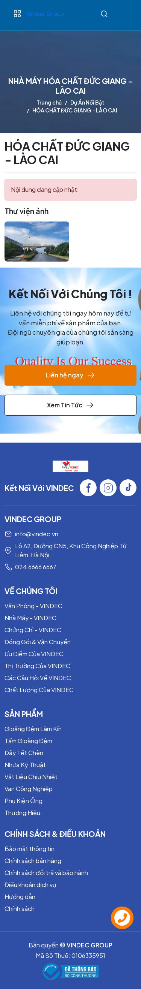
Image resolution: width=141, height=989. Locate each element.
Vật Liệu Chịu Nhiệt (31, 777)
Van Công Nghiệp (29, 789)
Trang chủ (49, 102)
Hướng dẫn (20, 897)
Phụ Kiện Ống (23, 801)
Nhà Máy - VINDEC (30, 618)
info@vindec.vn (36, 534)
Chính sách (20, 909)
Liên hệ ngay (71, 375)
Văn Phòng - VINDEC (33, 606)
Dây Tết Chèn (24, 753)
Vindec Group (45, 14)
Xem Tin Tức (70, 405)
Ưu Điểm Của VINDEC (34, 654)
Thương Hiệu (22, 813)
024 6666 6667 (35, 567)
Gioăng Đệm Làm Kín (33, 729)
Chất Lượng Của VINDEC (39, 690)
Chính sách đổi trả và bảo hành (46, 873)
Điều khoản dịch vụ (30, 885)
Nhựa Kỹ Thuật (25, 765)
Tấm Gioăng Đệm (28, 741)
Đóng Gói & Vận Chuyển (38, 642)
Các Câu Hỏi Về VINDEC (38, 678)
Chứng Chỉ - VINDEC (33, 630)
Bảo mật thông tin (30, 849)
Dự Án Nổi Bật (87, 102)
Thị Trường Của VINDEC (37, 666)
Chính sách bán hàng (33, 861)
